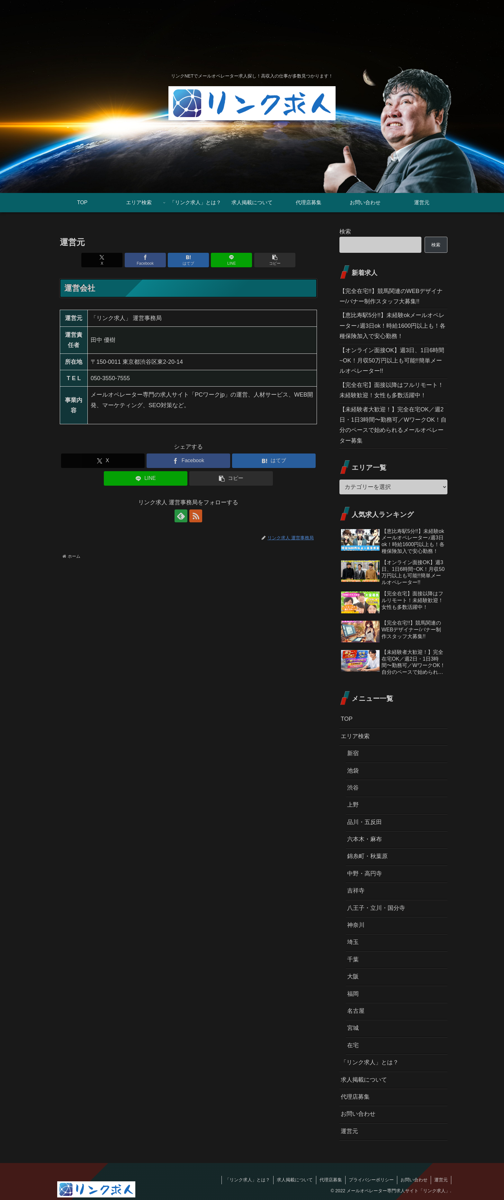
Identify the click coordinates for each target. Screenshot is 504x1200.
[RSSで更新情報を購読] (195, 515)
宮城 (353, 1028)
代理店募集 (355, 1097)
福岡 (353, 994)
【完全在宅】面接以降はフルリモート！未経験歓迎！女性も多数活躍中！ (391, 390)
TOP (347, 719)
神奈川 (355, 925)
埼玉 (353, 942)
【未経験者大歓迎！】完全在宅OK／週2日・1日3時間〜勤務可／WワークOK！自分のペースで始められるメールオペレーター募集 (392, 425)
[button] (274, 260)
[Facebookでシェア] (145, 260)
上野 (353, 805)
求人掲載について (364, 1079)
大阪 (353, 976)
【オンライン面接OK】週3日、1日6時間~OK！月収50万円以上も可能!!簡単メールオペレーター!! (391, 360)
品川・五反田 (364, 822)
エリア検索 (355, 736)
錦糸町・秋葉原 (367, 856)
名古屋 (355, 1011)
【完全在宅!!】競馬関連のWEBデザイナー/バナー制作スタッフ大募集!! (391, 296)
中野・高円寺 (364, 873)
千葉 (353, 959)
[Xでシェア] (101, 260)
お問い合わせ (358, 1114)
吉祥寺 (355, 890)
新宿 (353, 753)
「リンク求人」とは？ (370, 1062)
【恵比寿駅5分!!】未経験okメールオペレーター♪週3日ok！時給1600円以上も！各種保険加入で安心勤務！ (392, 325)
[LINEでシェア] (231, 260)
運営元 (349, 1131)
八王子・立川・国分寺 (376, 908)
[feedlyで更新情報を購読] (181, 515)
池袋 (353, 770)
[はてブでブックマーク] (188, 260)
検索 (345, 231)
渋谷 (353, 787)
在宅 (353, 1045)
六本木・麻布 (364, 839)
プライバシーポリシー (371, 1179)
